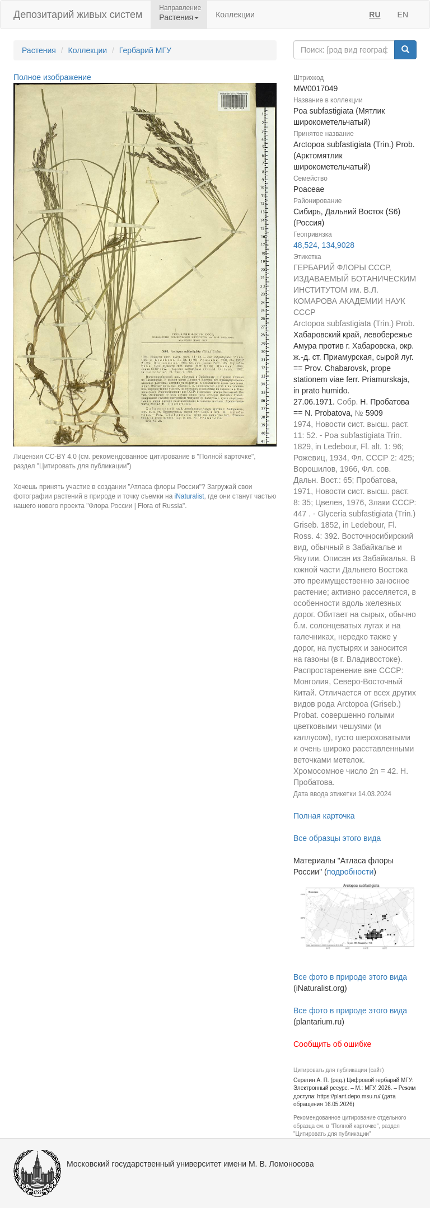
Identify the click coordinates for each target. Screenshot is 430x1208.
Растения (39, 50)
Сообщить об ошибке (332, 1044)
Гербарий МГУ (145, 50)
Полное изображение (52, 77)
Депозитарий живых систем (77, 14)
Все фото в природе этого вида (350, 976)
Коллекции (235, 14)
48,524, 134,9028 (323, 245)
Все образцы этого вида (337, 838)
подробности (350, 871)
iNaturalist (189, 496)
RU (374, 14)
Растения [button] (179, 17)
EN (403, 14)
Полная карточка (324, 815)
